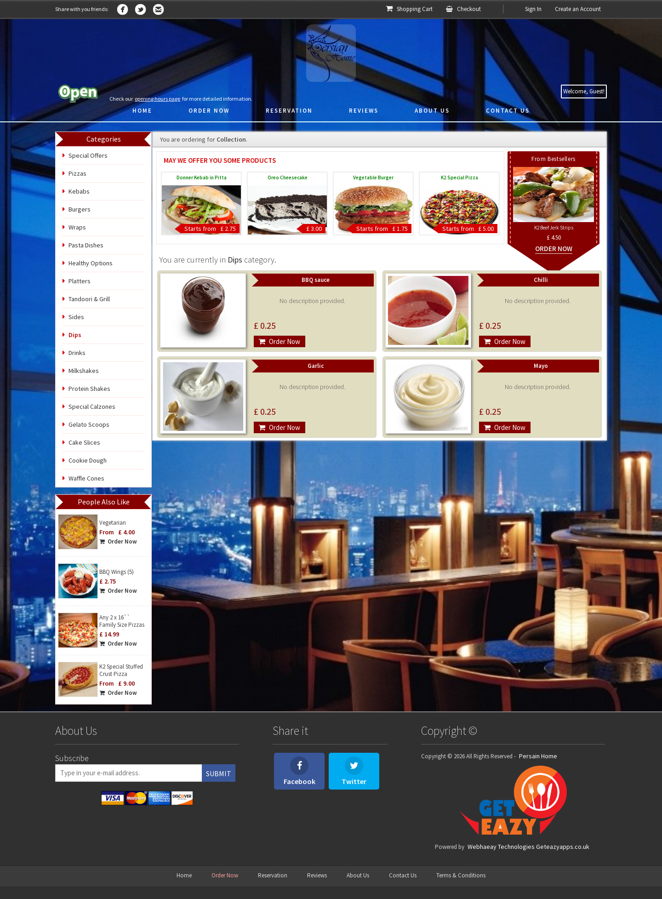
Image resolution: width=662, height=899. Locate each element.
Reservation (272, 875)
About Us (358, 875)
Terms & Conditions (460, 875)
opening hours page (157, 98)
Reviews (317, 875)
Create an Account (578, 9)
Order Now (118, 541)
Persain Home (538, 756)
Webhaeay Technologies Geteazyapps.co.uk (528, 846)
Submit (218, 773)
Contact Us (403, 875)
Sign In (533, 9)
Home (184, 875)
